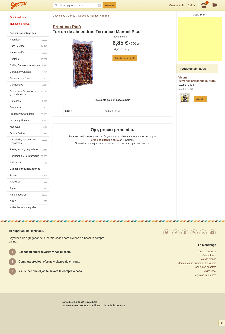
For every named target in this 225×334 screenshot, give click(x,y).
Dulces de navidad (88, 15)
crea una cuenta (100, 139)
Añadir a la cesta (124, 57)
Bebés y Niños (28, 53)
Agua (28, 188)
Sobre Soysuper (207, 251)
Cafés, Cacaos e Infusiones (28, 66)
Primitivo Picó (67, 26)
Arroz (28, 201)
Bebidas (28, 59)
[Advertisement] (200, 39)
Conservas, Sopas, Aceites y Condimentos (28, 93)
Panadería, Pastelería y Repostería (28, 141)
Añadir (200, 98)
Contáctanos (209, 255)
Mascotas (28, 127)
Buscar (109, 5)
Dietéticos (28, 101)
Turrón (105, 15)
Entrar (191, 5)
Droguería (28, 108)
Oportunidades (18, 17)
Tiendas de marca (20, 23)
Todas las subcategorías (23, 207)
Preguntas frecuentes (204, 275)
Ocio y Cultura (28, 134)
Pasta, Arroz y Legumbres (28, 150)
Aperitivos (28, 40)
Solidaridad (28, 163)
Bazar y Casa (28, 46)
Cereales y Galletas (28, 72)
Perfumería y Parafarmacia (28, 156)
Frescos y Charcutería (28, 114)
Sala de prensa (208, 259)
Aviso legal (210, 271)
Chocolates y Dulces (64, 15)
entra (116, 139)
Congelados (28, 85)
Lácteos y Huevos (28, 121)
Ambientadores (28, 195)
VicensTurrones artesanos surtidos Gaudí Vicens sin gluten (198, 79)
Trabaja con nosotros (204, 267)
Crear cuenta (176, 5)
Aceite (28, 176)
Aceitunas (28, 182)
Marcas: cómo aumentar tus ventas (197, 263)
